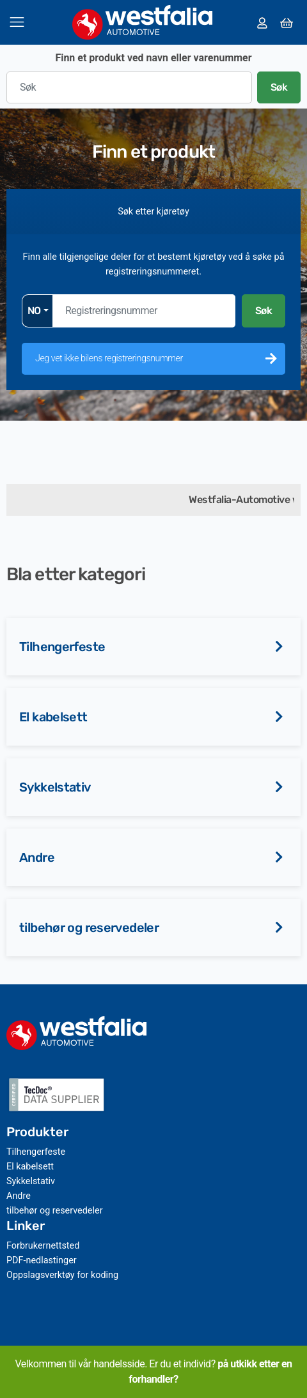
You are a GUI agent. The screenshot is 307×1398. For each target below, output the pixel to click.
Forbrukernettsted (42, 1245)
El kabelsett (53, 717)
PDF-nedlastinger (41, 1260)
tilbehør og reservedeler (89, 927)
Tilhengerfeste (62, 646)
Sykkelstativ (55, 787)
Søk (279, 87)
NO (34, 310)
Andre (36, 857)
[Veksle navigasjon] (17, 22)
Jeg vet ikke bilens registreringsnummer (109, 358)
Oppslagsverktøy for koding (62, 1275)
